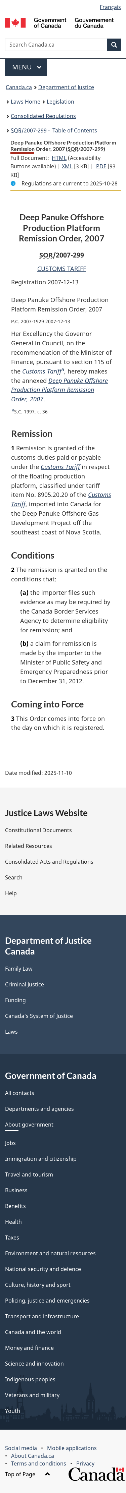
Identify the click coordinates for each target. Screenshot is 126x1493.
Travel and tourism (29, 1174)
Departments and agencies (39, 1108)
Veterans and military (32, 1395)
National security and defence (43, 1269)
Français (110, 7)
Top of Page (27, 1474)
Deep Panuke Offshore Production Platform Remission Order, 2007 (59, 390)
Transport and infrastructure (42, 1316)
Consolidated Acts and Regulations (49, 861)
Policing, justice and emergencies (47, 1300)
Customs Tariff (41, 371)
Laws (11, 1031)
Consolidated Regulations (43, 116)
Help (11, 893)
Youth (12, 1411)
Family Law (19, 968)
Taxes (12, 1237)
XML (67, 166)
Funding (15, 1000)
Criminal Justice (24, 984)
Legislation (60, 101)
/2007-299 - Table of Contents (54, 130)
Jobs (10, 1143)
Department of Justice (66, 87)
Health (13, 1221)
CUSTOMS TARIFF (61, 269)
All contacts (19, 1093)
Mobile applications (72, 1448)
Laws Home (25, 101)
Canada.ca (19, 87)
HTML (59, 158)
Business (16, 1190)
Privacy (85, 1463)
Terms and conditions (38, 1463)
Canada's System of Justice (39, 1016)
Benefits (15, 1206)
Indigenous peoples (30, 1379)
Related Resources (28, 846)
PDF (101, 166)
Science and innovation (34, 1363)
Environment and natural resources (50, 1253)
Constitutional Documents (38, 830)
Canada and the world (33, 1332)
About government (29, 1124)
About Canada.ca (32, 1455)
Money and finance (29, 1348)
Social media (21, 1448)
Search (14, 877)
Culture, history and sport (38, 1284)
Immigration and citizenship (41, 1158)
